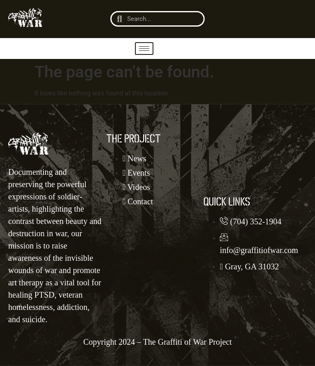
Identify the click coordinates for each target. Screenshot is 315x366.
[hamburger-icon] (144, 48)
